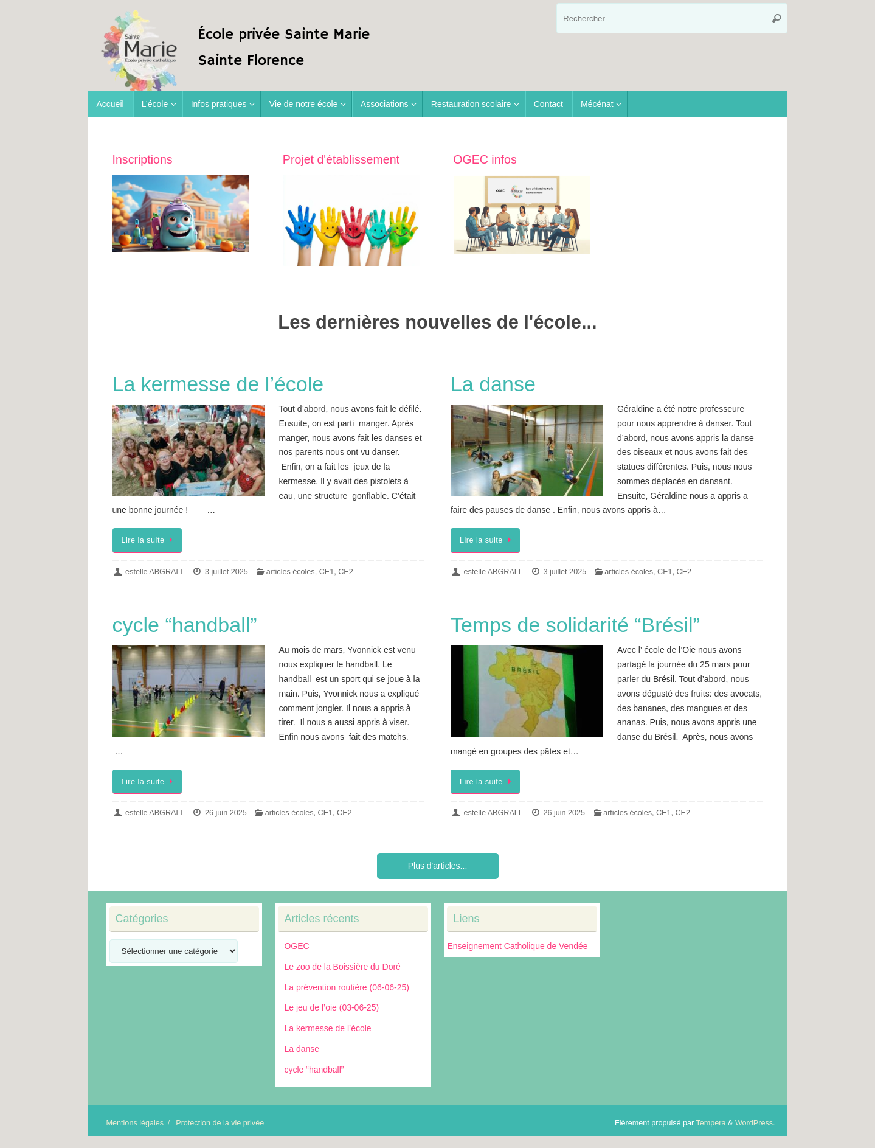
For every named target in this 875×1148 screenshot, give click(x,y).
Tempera (711, 1123)
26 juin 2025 (226, 813)
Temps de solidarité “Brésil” (575, 624)
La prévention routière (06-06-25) (346, 987)
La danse (493, 383)
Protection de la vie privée (220, 1123)
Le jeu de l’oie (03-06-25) (331, 1007)
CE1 (326, 572)
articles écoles (290, 572)
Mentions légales (135, 1123)
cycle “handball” (184, 624)
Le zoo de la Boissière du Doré (342, 967)
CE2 (345, 572)
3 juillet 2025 (226, 572)
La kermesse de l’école (218, 383)
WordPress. (755, 1123)
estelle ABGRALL (154, 572)
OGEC (296, 946)
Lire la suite (150, 540)
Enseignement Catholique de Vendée (517, 946)
